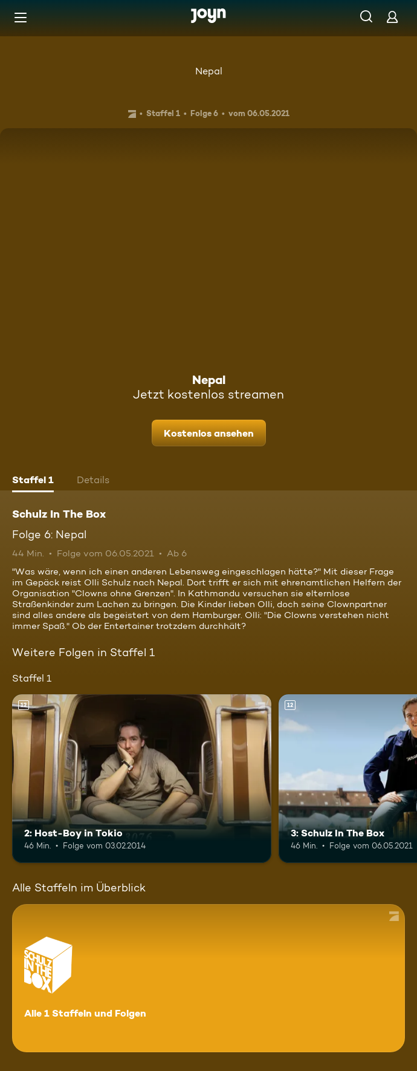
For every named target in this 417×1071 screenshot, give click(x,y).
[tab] (33, 481)
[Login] (392, 16)
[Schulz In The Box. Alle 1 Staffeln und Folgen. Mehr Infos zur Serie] (208, 978)
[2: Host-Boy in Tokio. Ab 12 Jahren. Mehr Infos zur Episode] (141, 778)
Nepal (208, 71)
